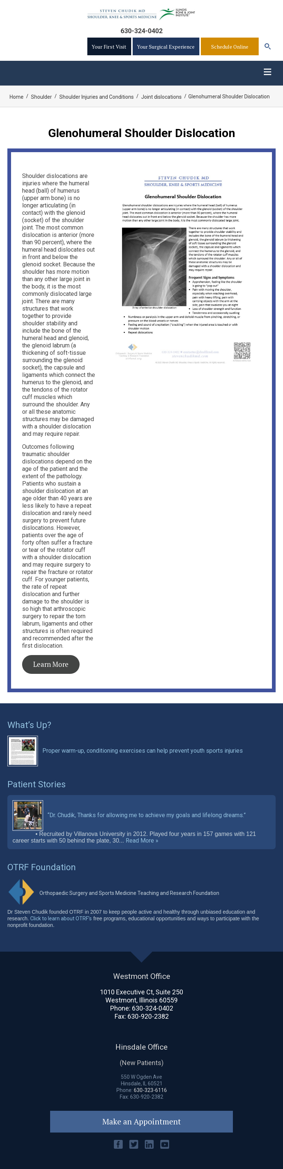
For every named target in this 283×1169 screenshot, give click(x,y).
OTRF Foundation (41, 867)
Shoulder (41, 97)
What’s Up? (29, 725)
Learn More (51, 664)
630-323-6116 (150, 1090)
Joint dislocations (161, 97)
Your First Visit (109, 46)
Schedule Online (229, 46)
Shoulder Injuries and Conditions (96, 97)
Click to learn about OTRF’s (61, 918)
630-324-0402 (141, 31)
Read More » (142, 840)
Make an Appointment (141, 1121)
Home (17, 97)
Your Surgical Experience (166, 46)
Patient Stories (36, 784)
